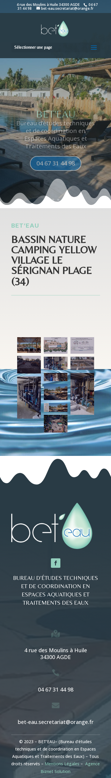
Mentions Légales (62, 763)
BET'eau (55, 119)
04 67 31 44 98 (55, 168)
